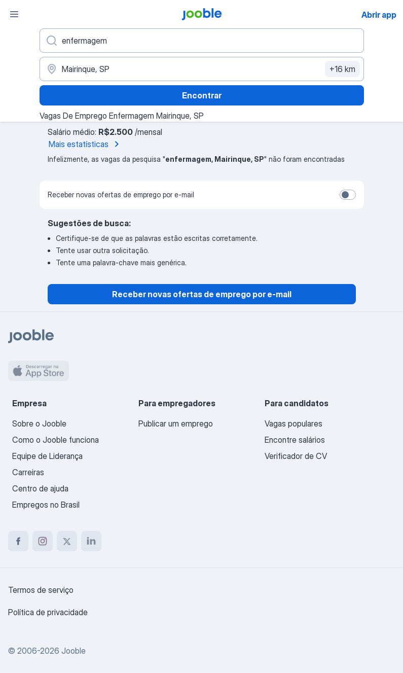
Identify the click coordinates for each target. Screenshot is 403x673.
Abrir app (378, 15)
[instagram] (42, 541)
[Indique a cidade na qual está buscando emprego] (202, 69)
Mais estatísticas (86, 144)
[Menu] (14, 14)
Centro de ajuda (40, 488)
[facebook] (18, 541)
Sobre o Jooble (39, 423)
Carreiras (28, 472)
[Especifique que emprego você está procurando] (202, 40)
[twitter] (67, 541)
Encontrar (202, 95)
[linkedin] (91, 541)
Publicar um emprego (175, 423)
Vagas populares (293, 423)
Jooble (73, 651)
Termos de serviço (41, 590)
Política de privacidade (48, 612)
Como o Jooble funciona (55, 440)
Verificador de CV (296, 456)
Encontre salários (295, 440)
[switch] (348, 195)
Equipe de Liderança (47, 456)
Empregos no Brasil (46, 505)
